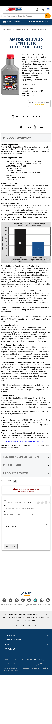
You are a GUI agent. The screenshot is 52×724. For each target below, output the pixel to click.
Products (9, 29)
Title (5, 506)
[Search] (26, 15)
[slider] (39, 104)
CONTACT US (26, 628)
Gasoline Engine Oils (29, 29)
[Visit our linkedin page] (42, 603)
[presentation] (22, 538)
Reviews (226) (9, 481)
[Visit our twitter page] (10, 603)
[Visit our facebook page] (4, 603)
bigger (14, 528)
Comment (7, 512)
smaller (7, 528)
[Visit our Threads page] (23, 603)
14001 (38, 662)
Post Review (10, 548)
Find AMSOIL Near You (40, 22)
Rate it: (31, 502)
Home (3, 29)
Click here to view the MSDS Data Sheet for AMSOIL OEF (23, 441)
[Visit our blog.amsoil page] (48, 603)
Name (6, 500)
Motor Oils (17, 29)
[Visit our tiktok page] (35, 603)
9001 (34, 662)
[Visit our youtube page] (29, 603)
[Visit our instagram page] (17, 603)
